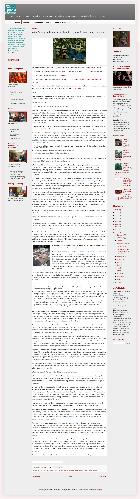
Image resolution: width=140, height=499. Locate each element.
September (120, 256)
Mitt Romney (90, 71)
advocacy (40, 470)
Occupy (66, 470)
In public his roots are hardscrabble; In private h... (123, 251)
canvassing (47, 470)
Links (48, 22)
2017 (117, 218)
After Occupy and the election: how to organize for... (123, 245)
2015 (117, 224)
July (118, 262)
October (120, 241)
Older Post (102, 477)
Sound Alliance (96, 387)
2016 (117, 221)
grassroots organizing (57, 470)
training (95, 470)
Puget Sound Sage (77, 210)
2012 (117, 232)
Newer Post (36, 477)
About (17, 22)
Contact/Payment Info (62, 22)
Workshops (38, 22)
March (119, 273)
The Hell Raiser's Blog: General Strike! (126, 143)
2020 (117, 210)
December (120, 235)
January (120, 279)
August (119, 259)
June (119, 265)
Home (9, 22)
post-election (73, 470)
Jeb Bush (62, 75)
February (120, 276)
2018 (117, 215)
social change (88, 470)
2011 (117, 283)
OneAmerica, (70, 416)
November (120, 238)
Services (26, 22)
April (118, 271)
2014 (117, 227)
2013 (117, 230)
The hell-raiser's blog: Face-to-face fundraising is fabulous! (127, 181)
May (118, 268)
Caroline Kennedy (78, 88)
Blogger (99, 489)
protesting (80, 470)
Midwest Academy (41, 142)
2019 (117, 212)
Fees (76, 22)
